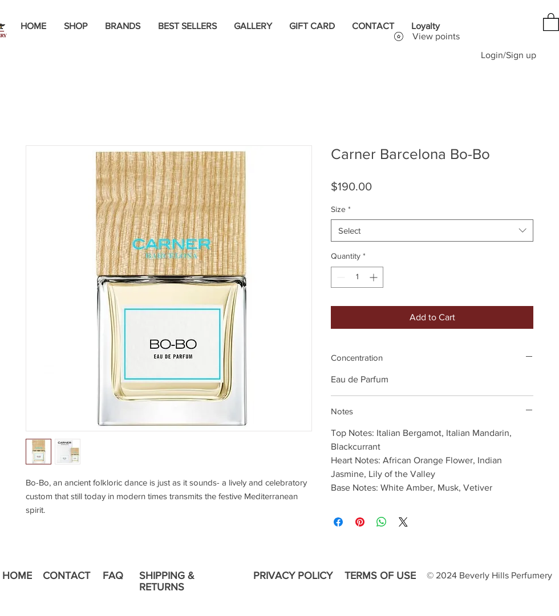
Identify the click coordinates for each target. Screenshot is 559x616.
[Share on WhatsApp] (381, 522)
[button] (551, 21)
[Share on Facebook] (338, 522)
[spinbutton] (357, 277)
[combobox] (432, 230)
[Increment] (374, 277)
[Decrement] (340, 277)
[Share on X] (403, 522)
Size (341, 209)
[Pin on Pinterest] (360, 522)
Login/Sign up (508, 55)
